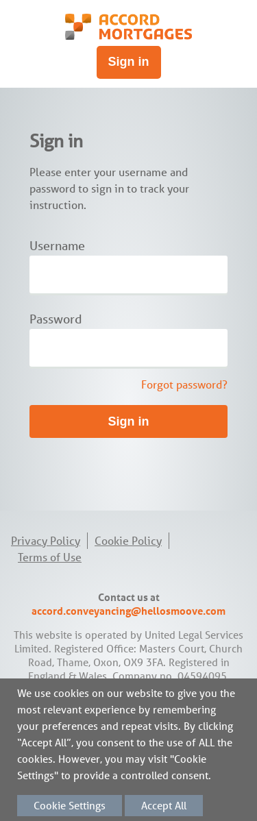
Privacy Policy (45, 541)
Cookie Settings (70, 805)
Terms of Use (50, 557)
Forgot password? (184, 384)
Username (57, 245)
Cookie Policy (128, 541)
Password (55, 319)
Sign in (128, 62)
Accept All (163, 805)
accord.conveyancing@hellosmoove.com (128, 610)
